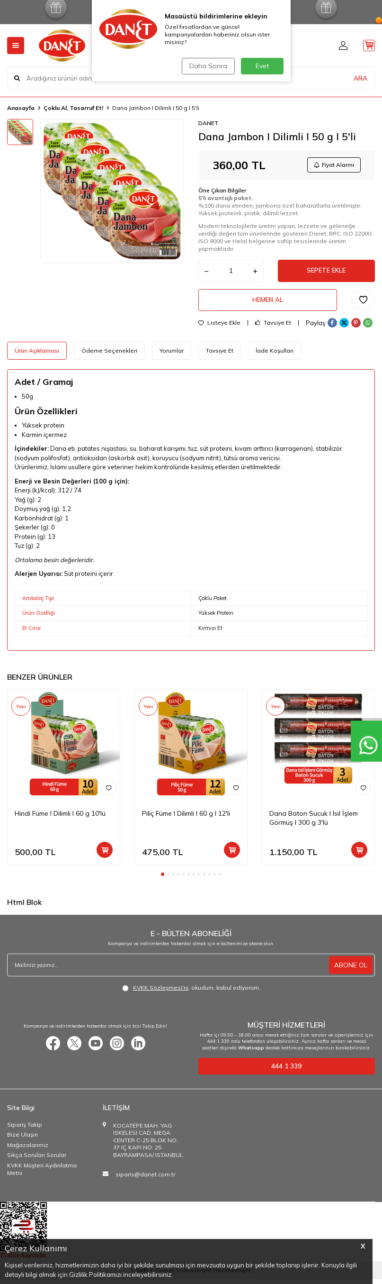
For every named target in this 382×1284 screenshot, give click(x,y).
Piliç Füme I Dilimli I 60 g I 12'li (186, 818)
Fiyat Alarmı (332, 165)
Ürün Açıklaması (37, 355)
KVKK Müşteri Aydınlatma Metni (42, 1173)
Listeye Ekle (219, 328)
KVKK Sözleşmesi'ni (160, 992)
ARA (360, 77)
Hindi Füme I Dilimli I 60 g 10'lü (60, 818)
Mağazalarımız (27, 1149)
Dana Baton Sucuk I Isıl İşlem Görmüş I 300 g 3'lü (313, 822)
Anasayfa (21, 107)
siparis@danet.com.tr (145, 1179)
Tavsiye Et (273, 328)
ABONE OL (350, 969)
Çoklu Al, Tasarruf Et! (73, 107)
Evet (262, 66)
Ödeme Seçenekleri (109, 355)
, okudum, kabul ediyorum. (191, 993)
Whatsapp (251, 1052)
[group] (112, 191)
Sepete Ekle (326, 273)
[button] (162, 879)
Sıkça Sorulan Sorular (36, 1160)
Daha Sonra (207, 66)
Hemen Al (267, 304)
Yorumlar (172, 355)
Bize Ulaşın (22, 1139)
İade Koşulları (274, 355)
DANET (208, 123)
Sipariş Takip (24, 1129)
